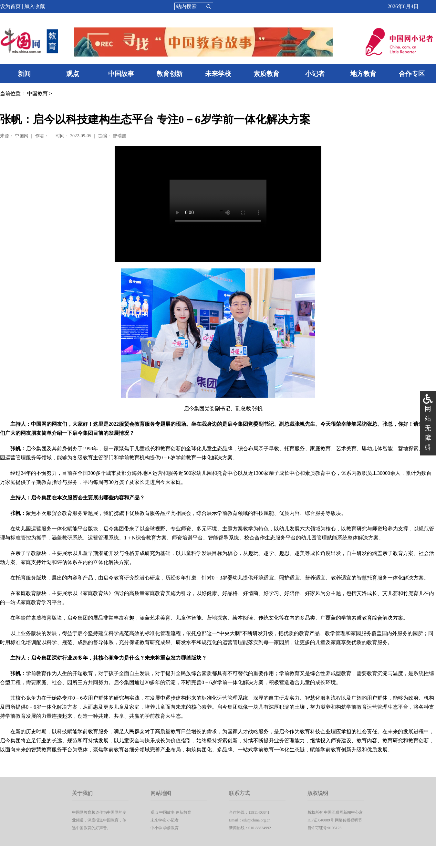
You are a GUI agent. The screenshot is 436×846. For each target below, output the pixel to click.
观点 (72, 73)
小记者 (315, 73)
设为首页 (10, 6)
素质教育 (266, 73)
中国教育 (37, 93)
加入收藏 (34, 6)
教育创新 (169, 73)
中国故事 (121, 73)
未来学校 (218, 73)
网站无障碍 (428, 428)
